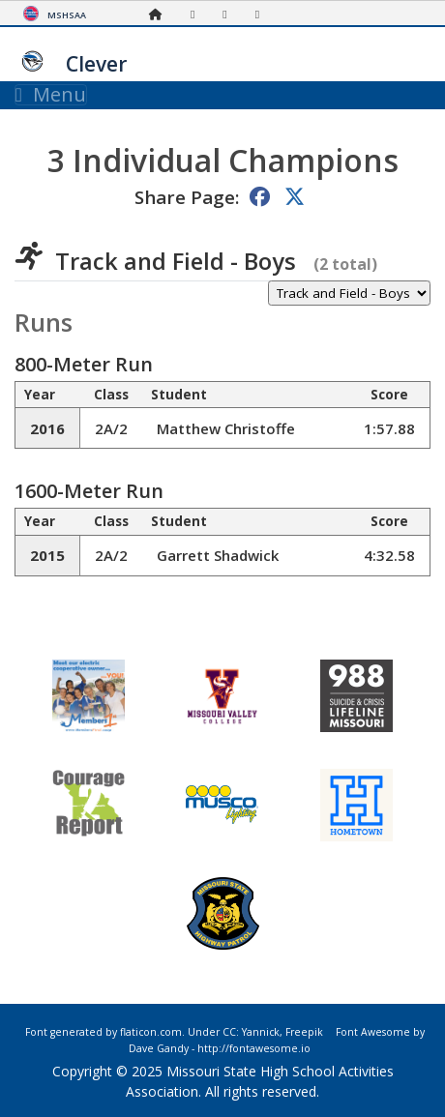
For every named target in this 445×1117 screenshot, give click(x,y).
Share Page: (186, 197)
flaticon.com (151, 1032)
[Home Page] (160, 14)
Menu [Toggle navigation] (50, 94)
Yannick (261, 1032)
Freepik (304, 1032)
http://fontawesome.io (254, 1048)
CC (229, 1032)
